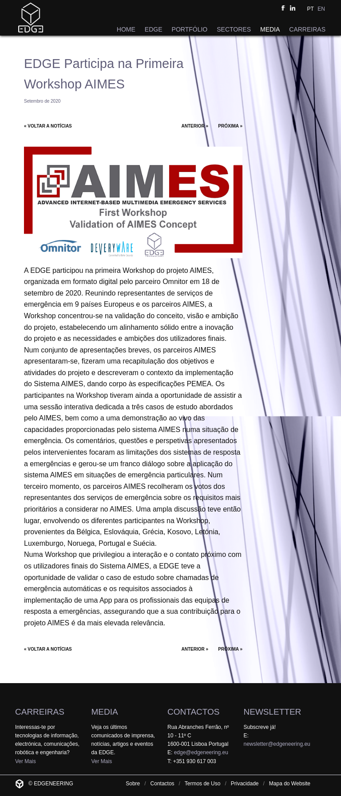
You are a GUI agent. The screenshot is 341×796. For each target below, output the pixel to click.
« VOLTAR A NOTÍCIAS (48, 126)
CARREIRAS (307, 29)
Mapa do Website (289, 783)
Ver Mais (25, 761)
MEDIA (270, 29)
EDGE (154, 29)
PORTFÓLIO (190, 29)
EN (321, 9)
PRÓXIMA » (230, 126)
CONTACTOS (193, 711)
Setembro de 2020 (42, 101)
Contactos (162, 783)
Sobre (133, 783)
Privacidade (245, 783)
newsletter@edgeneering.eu (277, 744)
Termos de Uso (203, 783)
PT (310, 9)
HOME (126, 29)
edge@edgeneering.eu (201, 752)
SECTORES (234, 29)
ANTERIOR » (195, 126)
